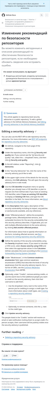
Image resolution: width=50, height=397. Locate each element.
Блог (34, 389)
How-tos (31, 20)
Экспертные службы (23, 389)
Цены (13, 389)
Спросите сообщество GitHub (13, 369)
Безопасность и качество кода (15, 20)
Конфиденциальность (32, 387)
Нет (14, 356)
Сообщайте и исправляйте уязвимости (19, 22)
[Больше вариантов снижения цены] (25, 90)
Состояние (5, 389)
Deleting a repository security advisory (20, 337)
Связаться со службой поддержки (15, 372)
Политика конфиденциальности (11, 359)
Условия (20, 387)
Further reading (13, 332)
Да (6, 356)
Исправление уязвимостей (14, 24)
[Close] (44, 3)
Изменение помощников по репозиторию (20, 26)
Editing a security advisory (19, 131)
